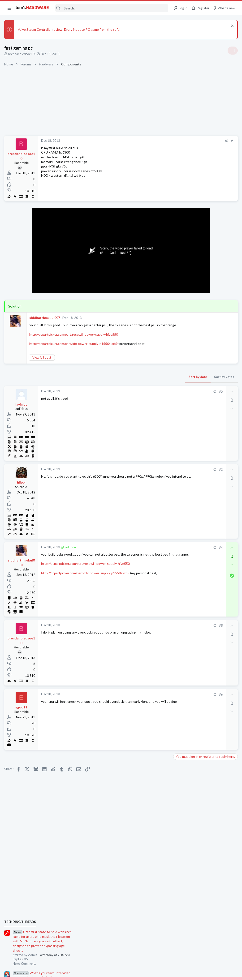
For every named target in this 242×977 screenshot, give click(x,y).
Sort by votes (148, 381)
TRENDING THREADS (182, 280)
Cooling (180, 590)
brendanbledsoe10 (22, 54)
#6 (145, 699)
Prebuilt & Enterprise (189, 636)
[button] (9, 8)
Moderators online (183, 690)
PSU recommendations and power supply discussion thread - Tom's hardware (204, 363)
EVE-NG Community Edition (199, 500)
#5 (145, 630)
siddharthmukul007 (45, 318)
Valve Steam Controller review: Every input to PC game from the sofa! (69, 29)
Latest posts (177, 525)
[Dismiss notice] (231, 26)
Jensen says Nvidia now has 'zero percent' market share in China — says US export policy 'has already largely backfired (206, 472)
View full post (42, 362)
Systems (180, 513)
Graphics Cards (185, 572)
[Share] (150, 141)
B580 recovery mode (198, 646)
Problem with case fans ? (200, 581)
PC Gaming (182, 349)
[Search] (111, 8)
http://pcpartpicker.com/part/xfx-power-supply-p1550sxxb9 (74, 348)
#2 (145, 396)
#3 (145, 474)
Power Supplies (185, 380)
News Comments (186, 321)
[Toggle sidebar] (232, 51)
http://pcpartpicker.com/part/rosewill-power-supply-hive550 (74, 339)
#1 (157, 141)
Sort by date (121, 381)
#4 (145, 552)
